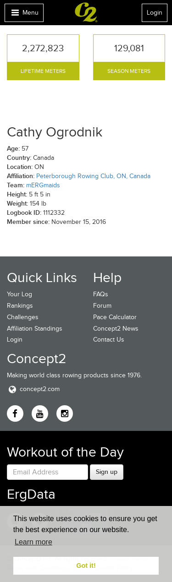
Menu (24, 15)
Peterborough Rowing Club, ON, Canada (93, 176)
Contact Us (108, 339)
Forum (102, 305)
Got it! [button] (85, 565)
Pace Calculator (115, 317)
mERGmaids (43, 185)
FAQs (100, 294)
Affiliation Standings (34, 328)
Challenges (23, 317)
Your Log (19, 294)
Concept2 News (116, 328)
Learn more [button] (33, 542)
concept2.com (33, 389)
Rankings (20, 305)
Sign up (106, 471)
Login (154, 12)
